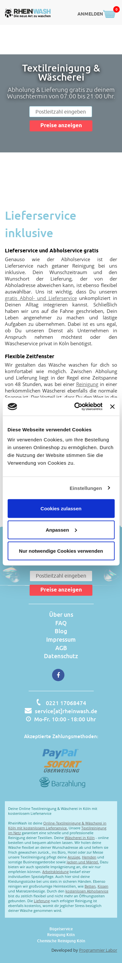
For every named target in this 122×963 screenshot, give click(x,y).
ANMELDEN (90, 14)
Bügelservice (61, 928)
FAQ (61, 622)
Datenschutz (61, 655)
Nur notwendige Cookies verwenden (61, 551)
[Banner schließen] (112, 406)
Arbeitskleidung (55, 871)
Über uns (61, 614)
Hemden (89, 857)
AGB (61, 647)
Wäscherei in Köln (80, 837)
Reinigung (87, 384)
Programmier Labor (98, 950)
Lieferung (42, 900)
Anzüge (74, 857)
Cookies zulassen (61, 508)
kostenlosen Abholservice (86, 891)
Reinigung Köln (61, 934)
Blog (61, 631)
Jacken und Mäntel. (83, 861)
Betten (90, 886)
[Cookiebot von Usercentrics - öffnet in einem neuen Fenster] (76, 407)
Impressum (61, 639)
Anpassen (61, 529)
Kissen (103, 886)
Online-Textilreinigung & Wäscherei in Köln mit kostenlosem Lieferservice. (57, 825)
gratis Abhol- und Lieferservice (41, 298)
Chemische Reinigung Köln (61, 940)
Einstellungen (86, 488)
